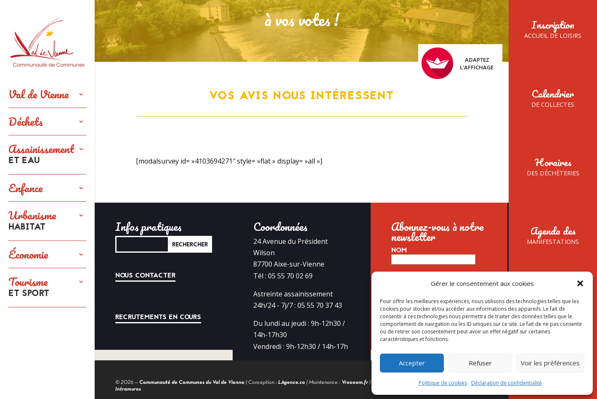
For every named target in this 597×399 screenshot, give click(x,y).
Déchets (25, 121)
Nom (399, 250)
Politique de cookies (443, 382)
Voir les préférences (550, 363)
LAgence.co (291, 382)
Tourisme (28, 288)
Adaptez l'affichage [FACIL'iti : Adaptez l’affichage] (458, 63)
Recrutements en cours (158, 317)
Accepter (412, 363)
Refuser (480, 363)
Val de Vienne (38, 94)
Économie (28, 254)
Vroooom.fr (355, 382)
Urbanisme (32, 221)
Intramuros (128, 389)
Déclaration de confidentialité (506, 382)
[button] (580, 283)
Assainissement (41, 155)
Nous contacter (145, 275)
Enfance (25, 188)
